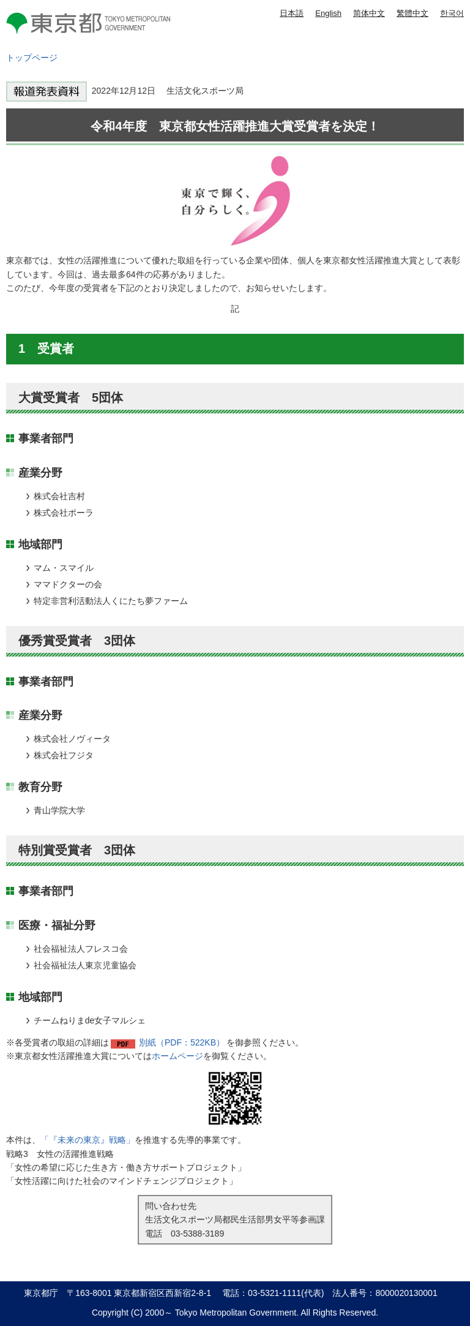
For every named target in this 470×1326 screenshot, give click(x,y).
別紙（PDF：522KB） (182, 1042)
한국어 (452, 13)
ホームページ (177, 1056)
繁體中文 (412, 13)
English (328, 13)
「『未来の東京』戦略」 (87, 1140)
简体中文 (369, 13)
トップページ (32, 57)
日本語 (292, 13)
